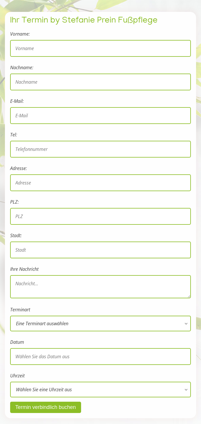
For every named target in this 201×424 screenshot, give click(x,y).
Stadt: (16, 235)
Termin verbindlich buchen (45, 407)
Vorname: (20, 34)
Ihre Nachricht (24, 269)
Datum (17, 342)
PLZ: (14, 202)
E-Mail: (17, 101)
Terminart (20, 309)
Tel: (13, 134)
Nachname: (21, 67)
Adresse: (18, 168)
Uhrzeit (17, 375)
